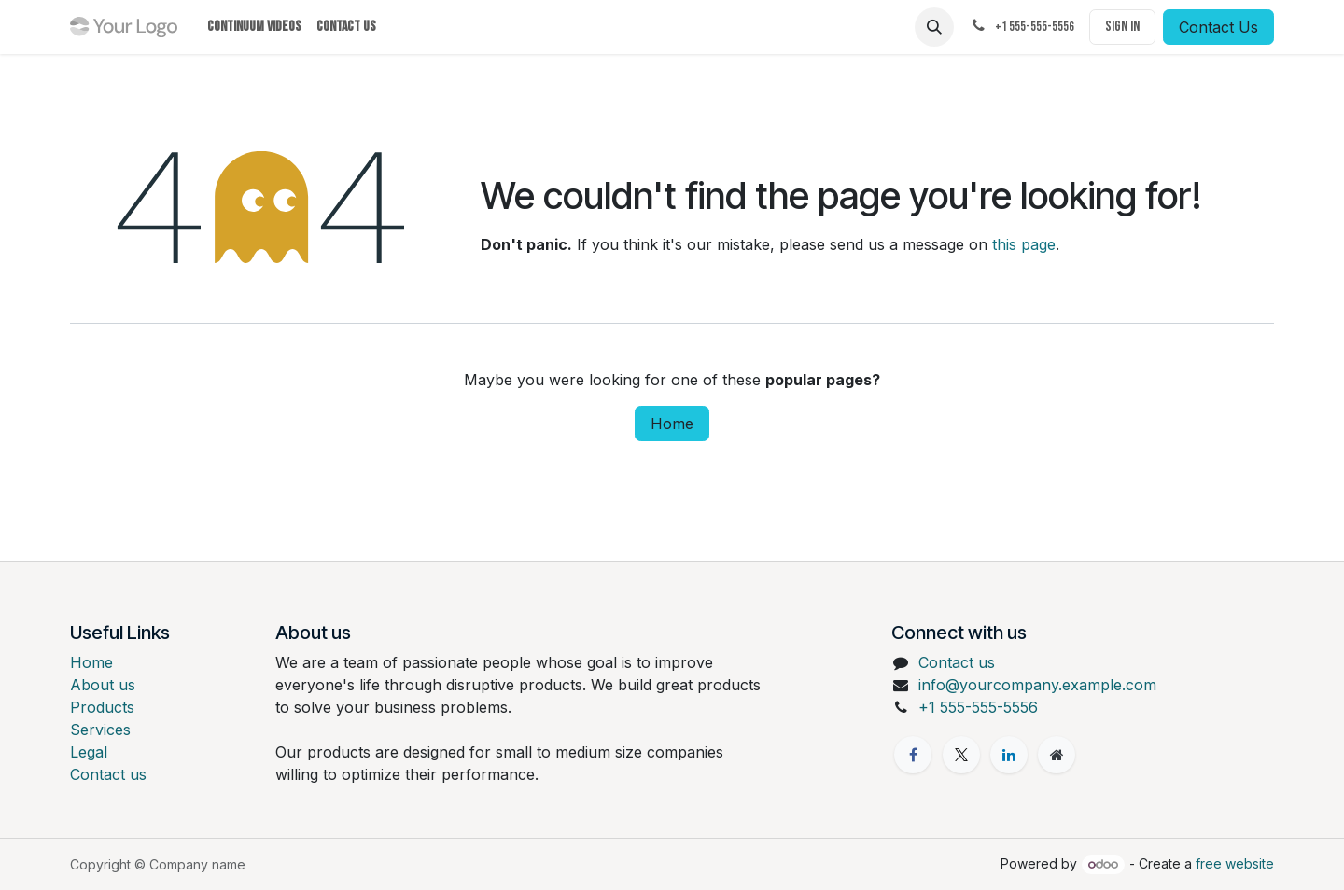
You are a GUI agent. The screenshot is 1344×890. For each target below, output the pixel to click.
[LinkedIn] (1009, 754)
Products (102, 707)
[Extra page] (1056, 754)
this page (1024, 244)
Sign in (1122, 26)
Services (100, 729)
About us (102, 684)
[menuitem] (254, 27)
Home (672, 423)
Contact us (108, 774)
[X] (961, 754)
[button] (934, 27)
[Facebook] (912, 754)
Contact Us (1218, 27)
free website (1235, 863)
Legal (88, 752)
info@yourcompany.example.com (1037, 684)
